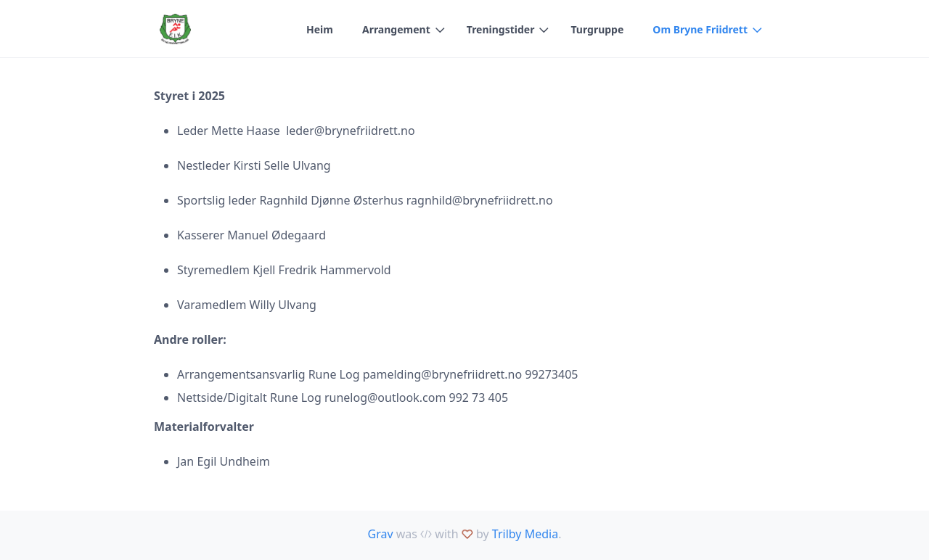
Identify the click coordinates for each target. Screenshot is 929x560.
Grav (380, 534)
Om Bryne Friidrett (700, 29)
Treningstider (501, 29)
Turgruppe (596, 29)
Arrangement (396, 29)
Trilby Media (525, 534)
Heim (319, 29)
